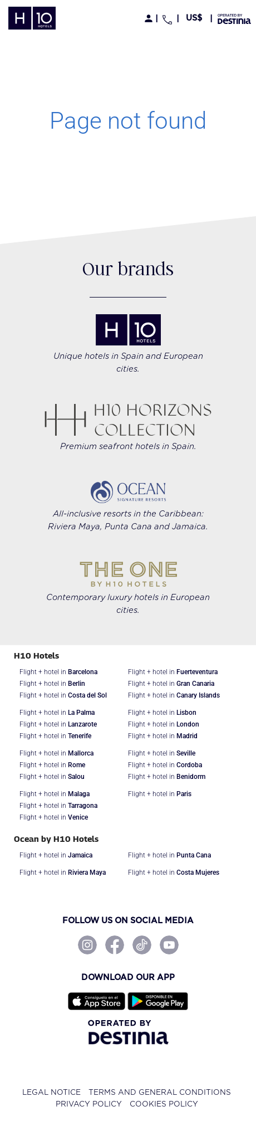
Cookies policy (164, 1104)
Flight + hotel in (58, 672)
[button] (194, 18)
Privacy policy (89, 1104)
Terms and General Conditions (159, 1092)
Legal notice (51, 1092)
